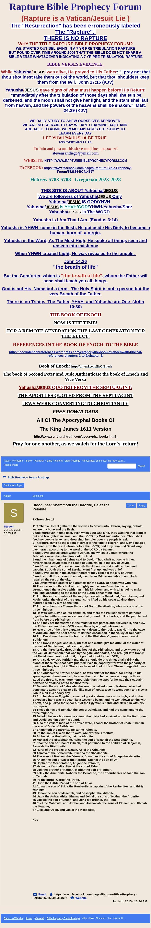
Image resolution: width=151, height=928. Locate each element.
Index (29, 460)
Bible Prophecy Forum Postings (63, 460)
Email (42, 894)
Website (81, 898)
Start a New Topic (13, 485)
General (39, 460)
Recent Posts (11, 465)
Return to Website (13, 460)
